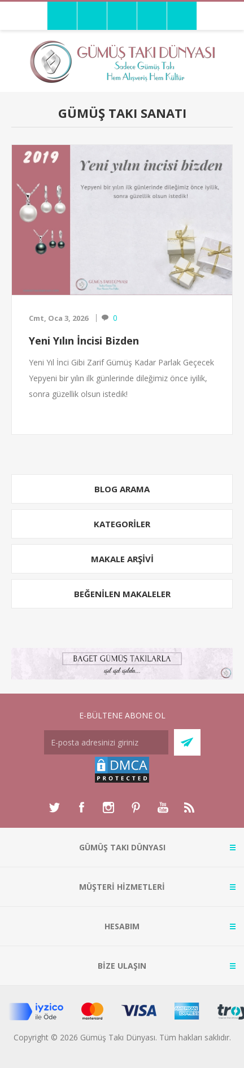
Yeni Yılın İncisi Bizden (84, 340)
